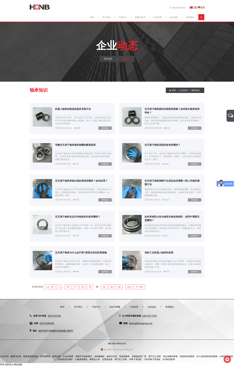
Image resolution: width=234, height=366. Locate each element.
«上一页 (49, 287)
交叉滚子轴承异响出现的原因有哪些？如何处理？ (81, 180)
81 (104, 287)
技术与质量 (115, 307)
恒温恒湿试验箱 (187, 356)
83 (119, 287)
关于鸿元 (106, 17)
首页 (92, 17)
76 (67, 287)
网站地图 (18, 364)
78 (82, 287)
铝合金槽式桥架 (170, 356)
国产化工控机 (154, 356)
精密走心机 (95, 359)
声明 (2, 364)
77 (75, 287)
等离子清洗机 (135, 359)
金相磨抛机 (99, 356)
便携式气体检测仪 (83, 356)
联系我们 (190, 17)
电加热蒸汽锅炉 (65, 359)
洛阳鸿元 (9, 364)
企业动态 (174, 17)
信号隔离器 (45, 356)
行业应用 (157, 17)
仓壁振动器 (107, 359)
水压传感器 (68, 356)
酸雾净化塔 (16, 356)
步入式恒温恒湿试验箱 (206, 356)
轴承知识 (126, 59)
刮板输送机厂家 (139, 356)
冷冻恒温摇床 (169, 359)
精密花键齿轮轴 (30, 356)
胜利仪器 (56, 356)
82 (112, 287)
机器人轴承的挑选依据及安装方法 (73, 109)
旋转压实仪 (112, 356)
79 (90, 287)
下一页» (139, 287)
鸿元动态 (108, 59)
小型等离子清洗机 (152, 359)
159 (129, 287)
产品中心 (122, 17)
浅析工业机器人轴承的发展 (159, 252)
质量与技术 (140, 17)
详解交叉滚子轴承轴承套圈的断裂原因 (75, 145)
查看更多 (105, 128)
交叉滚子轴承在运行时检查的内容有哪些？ (77, 216)
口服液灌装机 (81, 359)
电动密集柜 (124, 356)
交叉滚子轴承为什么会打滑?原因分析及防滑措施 (81, 252)
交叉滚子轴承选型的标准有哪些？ (162, 145)
